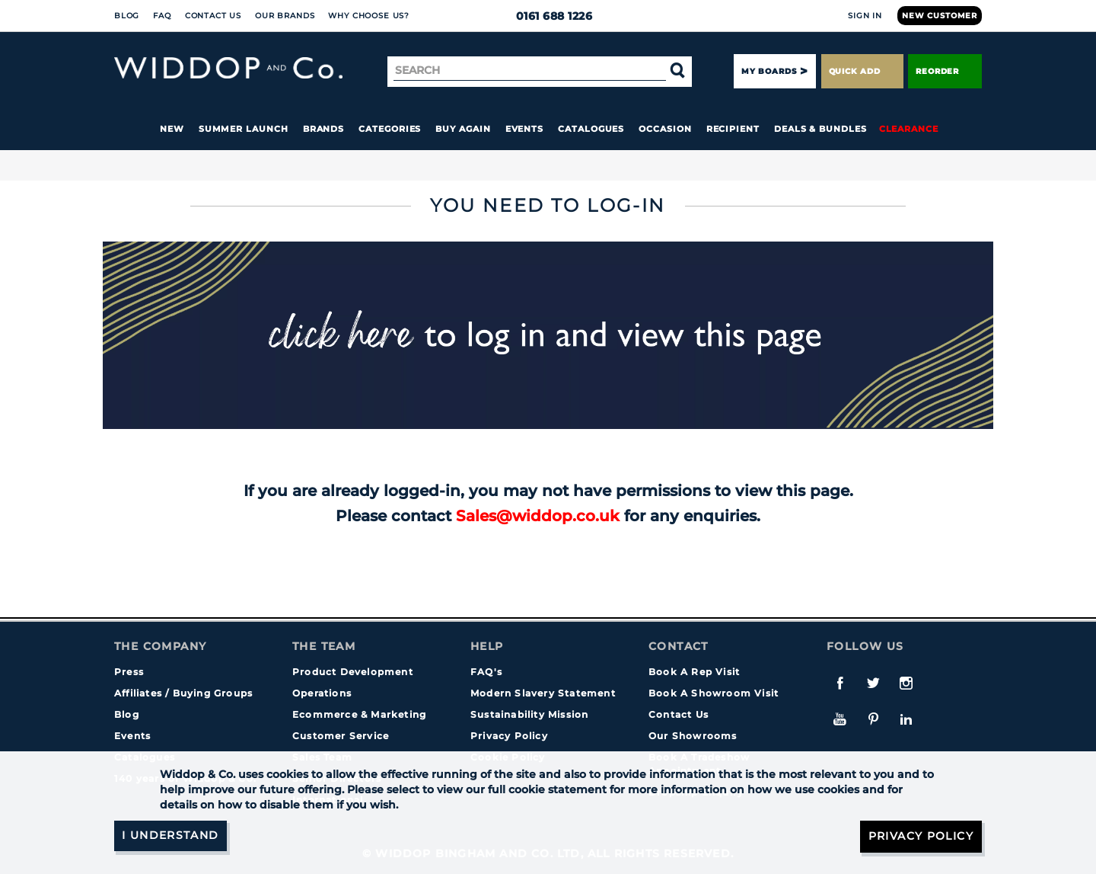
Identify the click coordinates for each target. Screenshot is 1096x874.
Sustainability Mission (529, 714)
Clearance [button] (908, 128)
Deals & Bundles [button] (820, 128)
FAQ (162, 16)
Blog (126, 16)
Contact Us (213, 16)
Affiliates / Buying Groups (183, 693)
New (172, 128)
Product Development (352, 671)
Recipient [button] (733, 128)
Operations (322, 693)
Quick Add (862, 71)
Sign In (865, 16)
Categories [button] (389, 128)
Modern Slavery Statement (543, 693)
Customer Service (340, 735)
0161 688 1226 (548, 16)
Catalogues (591, 128)
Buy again (462, 128)
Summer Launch (243, 128)
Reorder (945, 71)
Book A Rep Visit (694, 671)
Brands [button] (324, 128)
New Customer (939, 16)
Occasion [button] (665, 128)
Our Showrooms (693, 735)
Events (524, 128)
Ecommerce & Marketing (359, 714)
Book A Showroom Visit (713, 693)
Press (129, 671)
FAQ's (486, 671)
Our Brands (284, 16)
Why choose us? (368, 16)
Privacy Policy (509, 735)
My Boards (768, 71)
